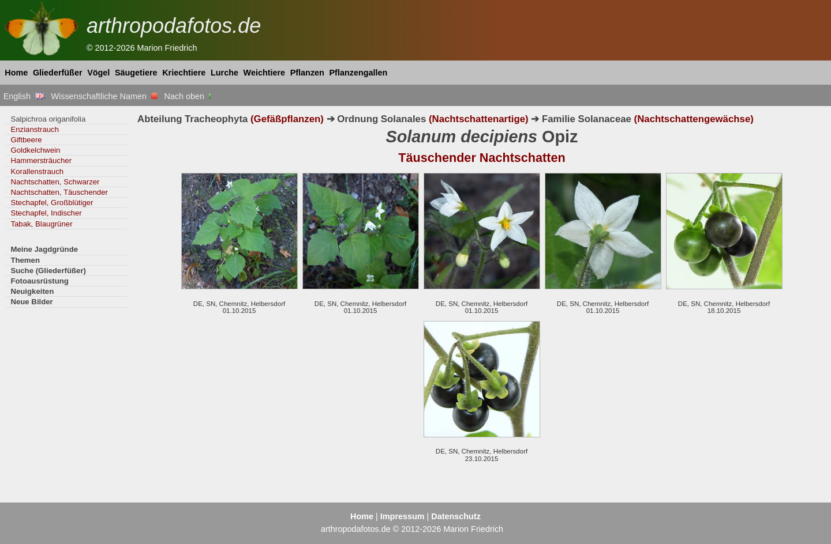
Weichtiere (265, 72)
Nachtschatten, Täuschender (59, 192)
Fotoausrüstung (39, 281)
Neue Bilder (31, 301)
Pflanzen (307, 72)
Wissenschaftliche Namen (104, 96)
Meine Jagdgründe (44, 249)
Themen (25, 260)
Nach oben (189, 96)
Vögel (98, 72)
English (23, 96)
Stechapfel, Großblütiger (51, 202)
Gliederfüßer (58, 72)
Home (16, 72)
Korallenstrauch (36, 171)
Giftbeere (26, 139)
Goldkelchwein (35, 150)
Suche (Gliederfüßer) (48, 270)
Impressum (402, 516)
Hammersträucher (41, 160)
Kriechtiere (183, 72)
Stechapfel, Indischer (45, 213)
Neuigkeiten (32, 291)
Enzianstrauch (34, 129)
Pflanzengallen (359, 72)
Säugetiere (136, 72)
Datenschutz (456, 516)
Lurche (224, 72)
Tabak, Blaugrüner (41, 224)
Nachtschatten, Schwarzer (54, 181)
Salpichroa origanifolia (47, 119)
